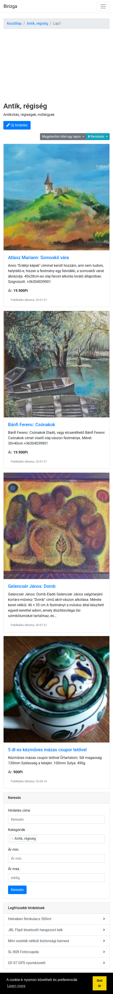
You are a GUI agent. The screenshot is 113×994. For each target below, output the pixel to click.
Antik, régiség (37, 23)
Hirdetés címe (19, 810)
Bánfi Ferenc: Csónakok (31, 424)
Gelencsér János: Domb (32, 586)
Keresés (17, 890)
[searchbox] (61, 838)
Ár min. (13, 849)
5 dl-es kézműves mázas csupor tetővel (47, 749)
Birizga (10, 6)
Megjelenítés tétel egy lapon (62, 136)
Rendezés (96, 136)
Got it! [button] (100, 983)
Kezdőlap (14, 23)
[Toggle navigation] (103, 6)
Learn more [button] (16, 986)
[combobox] (56, 838)
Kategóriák (16, 830)
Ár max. (14, 869)
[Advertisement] (56, 62)
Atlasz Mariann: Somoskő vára (38, 257)
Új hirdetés (17, 125)
